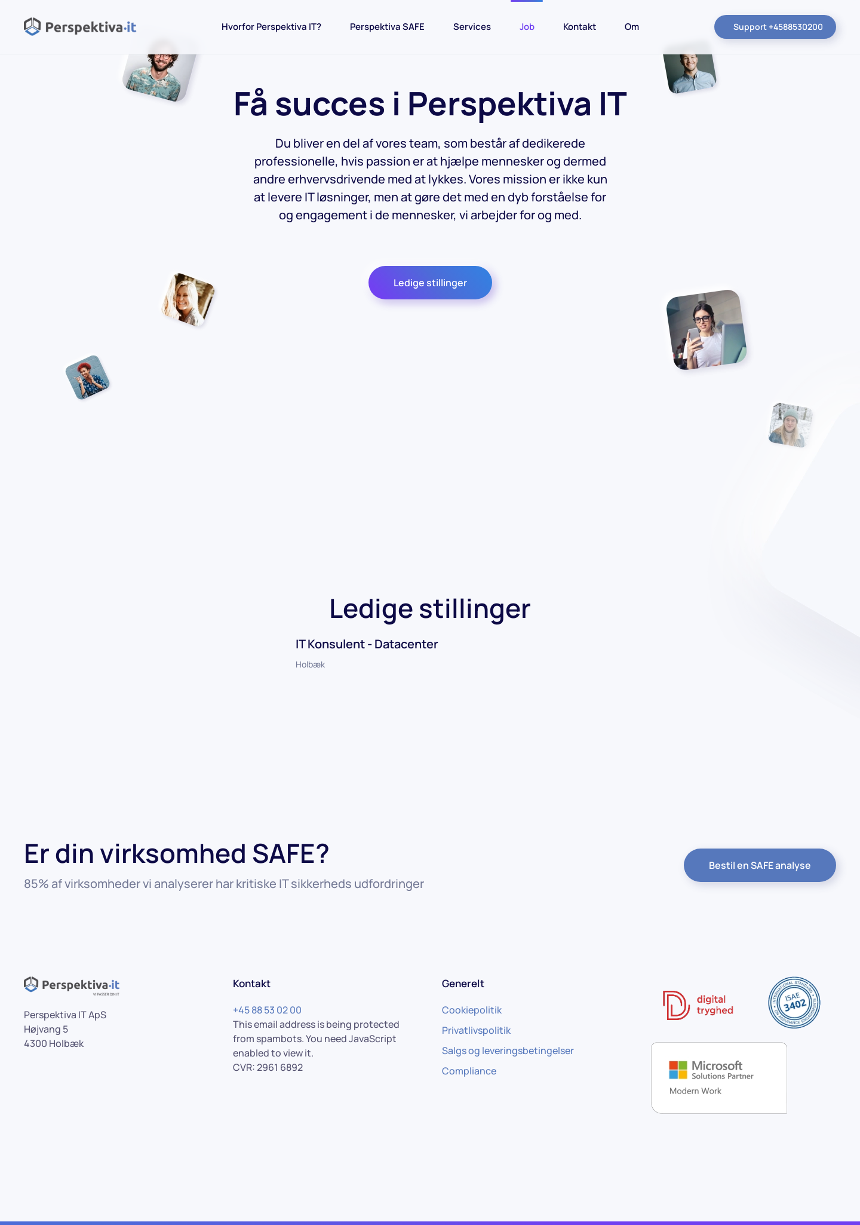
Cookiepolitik (472, 1009)
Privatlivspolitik (476, 1030)
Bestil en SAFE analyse (760, 865)
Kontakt (579, 26)
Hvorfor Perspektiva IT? (271, 26)
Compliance (469, 1070)
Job (527, 26)
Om (632, 26)
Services (472, 26)
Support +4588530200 (778, 26)
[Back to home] (83, 27)
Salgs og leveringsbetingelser (508, 1050)
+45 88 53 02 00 (267, 1009)
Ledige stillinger (430, 282)
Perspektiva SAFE (387, 26)
